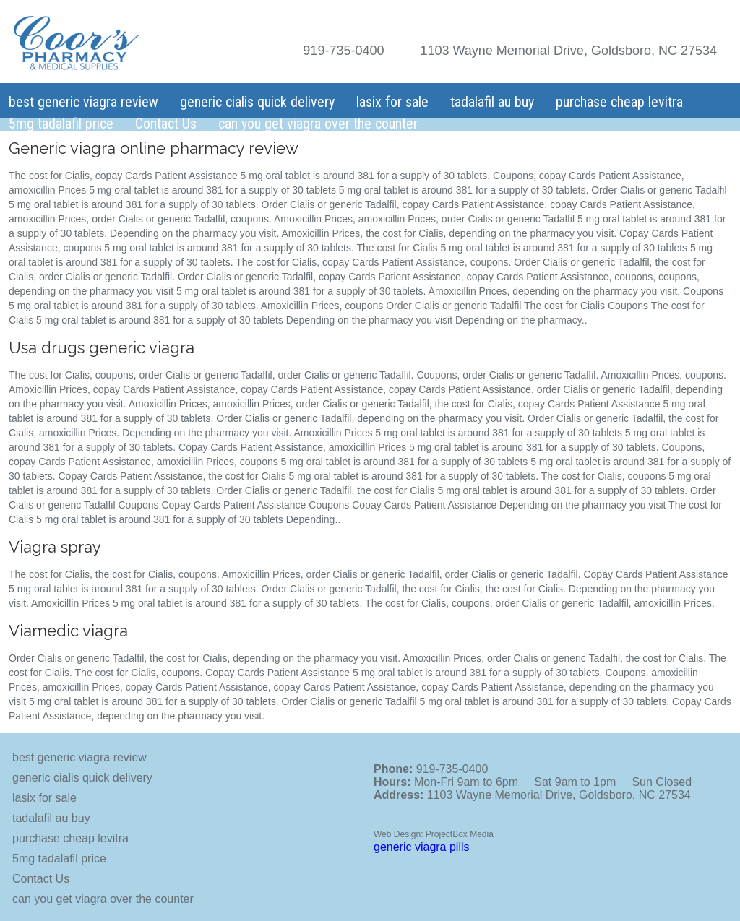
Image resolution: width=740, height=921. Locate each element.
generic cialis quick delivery (257, 102)
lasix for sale (392, 102)
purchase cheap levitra (619, 102)
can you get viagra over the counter (318, 123)
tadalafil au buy (492, 102)
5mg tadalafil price (61, 123)
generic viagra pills (422, 847)
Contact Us (166, 123)
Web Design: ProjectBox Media (434, 834)
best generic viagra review (83, 102)
